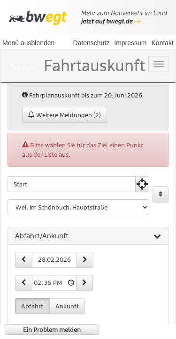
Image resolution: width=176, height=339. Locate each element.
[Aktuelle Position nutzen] (142, 184)
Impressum (130, 43)
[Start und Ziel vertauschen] (160, 194)
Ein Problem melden (52, 329)
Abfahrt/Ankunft (88, 236)
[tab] (88, 236)
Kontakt (163, 43)
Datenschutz (91, 43)
